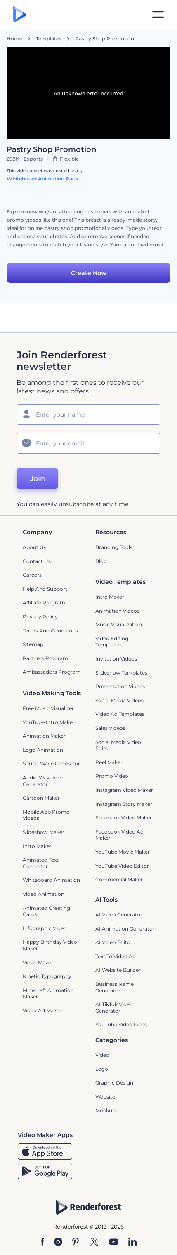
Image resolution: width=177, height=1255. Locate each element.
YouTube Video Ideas (121, 1024)
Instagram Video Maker (124, 790)
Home (14, 38)
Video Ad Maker (42, 1010)
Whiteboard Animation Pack (42, 178)
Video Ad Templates (119, 714)
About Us (34, 547)
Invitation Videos (116, 659)
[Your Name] (88, 414)
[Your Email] (88, 443)
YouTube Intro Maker (49, 722)
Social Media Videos (119, 700)
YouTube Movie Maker (122, 852)
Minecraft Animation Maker (48, 993)
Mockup (105, 1110)
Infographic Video (45, 928)
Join (37, 478)
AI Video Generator (118, 915)
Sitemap (33, 644)
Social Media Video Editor (118, 745)
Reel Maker (109, 762)
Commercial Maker (119, 879)
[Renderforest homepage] (19, 15)
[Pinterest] (76, 1242)
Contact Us (37, 561)
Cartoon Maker (41, 798)
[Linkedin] (132, 1242)
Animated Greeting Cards (46, 911)
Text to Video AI (114, 956)
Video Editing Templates (111, 641)
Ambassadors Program (52, 672)
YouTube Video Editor (122, 866)
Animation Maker (44, 736)
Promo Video (111, 776)
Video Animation (43, 894)
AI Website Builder (118, 970)
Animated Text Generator (41, 863)
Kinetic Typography (47, 976)
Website (105, 1097)
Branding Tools (113, 547)
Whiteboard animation (51, 880)
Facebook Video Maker (123, 818)
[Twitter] (94, 1242)
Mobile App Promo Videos (46, 815)
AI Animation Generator (125, 929)
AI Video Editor (113, 942)
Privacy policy (40, 616)
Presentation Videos (120, 686)
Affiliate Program (44, 602)
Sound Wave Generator (51, 763)
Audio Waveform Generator (44, 780)
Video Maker (38, 962)
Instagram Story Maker (123, 804)
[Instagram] (58, 1242)
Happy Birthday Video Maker (50, 945)
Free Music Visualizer (48, 708)
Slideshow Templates (121, 673)
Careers (32, 575)
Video (102, 1055)
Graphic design (114, 1083)
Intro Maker (109, 597)
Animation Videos (117, 611)
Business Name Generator (114, 987)
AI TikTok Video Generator (114, 1007)
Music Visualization (118, 624)
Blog (101, 561)
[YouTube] (113, 1242)
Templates (48, 38)
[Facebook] (43, 1242)
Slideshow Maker (43, 832)
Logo (101, 1069)
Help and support (45, 589)
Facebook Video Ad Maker (119, 835)
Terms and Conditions (50, 631)
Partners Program (45, 658)
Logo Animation (43, 750)
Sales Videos (110, 728)
